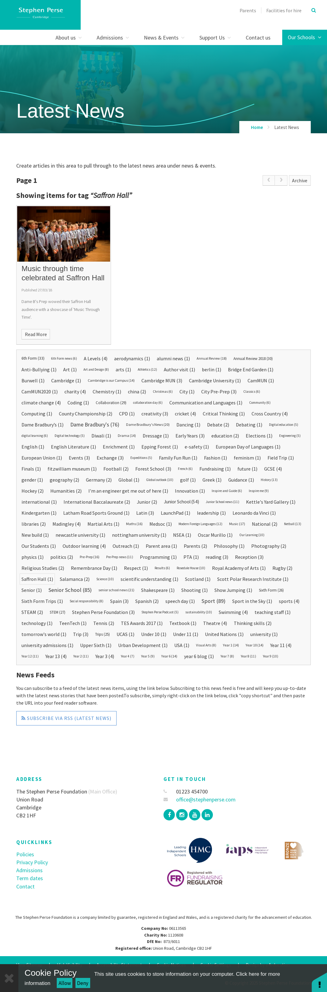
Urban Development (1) (142, 645)
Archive (299, 180)
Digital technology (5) (70, 436)
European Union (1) (41, 458)
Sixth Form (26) (271, 590)
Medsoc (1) (160, 524)
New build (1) (35, 535)
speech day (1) (180, 601)
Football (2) (116, 469)
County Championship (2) (85, 414)
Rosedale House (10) (191, 568)
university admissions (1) (47, 645)
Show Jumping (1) (233, 590)
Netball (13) (292, 524)
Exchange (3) (110, 458)
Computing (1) (36, 414)
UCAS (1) (125, 634)
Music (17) (237, 523)
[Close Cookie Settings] (9, 978)
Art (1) (70, 369)
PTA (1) (191, 557)
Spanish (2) (147, 601)
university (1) (264, 634)
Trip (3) (80, 634)
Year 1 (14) (231, 645)
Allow (65, 983)
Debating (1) (249, 425)
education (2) (225, 436)
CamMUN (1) (261, 380)
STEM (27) (57, 612)
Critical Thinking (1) (224, 414)
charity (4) (75, 391)
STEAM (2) (32, 612)
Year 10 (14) (255, 645)
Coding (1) (78, 402)
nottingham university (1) (139, 535)
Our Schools (304, 37)
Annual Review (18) (212, 358)
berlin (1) (211, 369)
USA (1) (181, 645)
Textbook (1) (182, 623)
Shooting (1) (194, 590)
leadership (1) (211, 513)
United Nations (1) (224, 634)
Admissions (29, 870)
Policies (25, 854)
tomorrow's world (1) (43, 634)
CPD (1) (127, 414)
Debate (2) (218, 425)
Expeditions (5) (141, 458)
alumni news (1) (173, 358)
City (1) (186, 391)
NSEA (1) (182, 535)
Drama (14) (127, 435)
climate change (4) (41, 402)
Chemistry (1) (107, 391)
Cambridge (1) (66, 380)
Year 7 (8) (227, 656)
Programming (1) (158, 557)
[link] (269, 180)
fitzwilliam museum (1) (72, 469)
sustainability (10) (198, 612)
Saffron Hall (111, 195)
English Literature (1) (73, 447)
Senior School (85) (70, 589)
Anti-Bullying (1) (38, 369)
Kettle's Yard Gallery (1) (270, 502)
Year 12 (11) (30, 656)
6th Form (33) (32, 358)
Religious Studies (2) (42, 568)
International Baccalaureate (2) (96, 502)
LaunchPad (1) (175, 513)
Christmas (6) (163, 391)
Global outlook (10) (159, 480)
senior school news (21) (116, 590)
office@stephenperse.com (200, 799)
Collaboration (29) (111, 402)
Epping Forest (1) (159, 447)
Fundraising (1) (215, 469)
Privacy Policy (32, 862)
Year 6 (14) (169, 656)
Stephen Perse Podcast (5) (160, 612)
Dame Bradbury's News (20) (148, 424)
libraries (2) (33, 524)
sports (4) (289, 601)
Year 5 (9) (148, 656)
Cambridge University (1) (215, 380)
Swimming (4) (233, 612)
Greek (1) (211, 480)
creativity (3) (154, 414)
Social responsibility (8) (86, 601)
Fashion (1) (215, 458)
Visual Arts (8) (206, 645)
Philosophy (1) (229, 546)
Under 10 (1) (153, 634)
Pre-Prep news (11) (119, 557)
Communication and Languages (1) (205, 402)
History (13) (269, 480)
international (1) (39, 502)
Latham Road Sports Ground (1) (96, 513)
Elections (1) (259, 436)
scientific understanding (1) (149, 579)
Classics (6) (251, 391)
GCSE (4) (273, 469)
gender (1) (32, 480)
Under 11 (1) (185, 634)
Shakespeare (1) (158, 590)
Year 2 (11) (81, 656)
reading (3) (217, 557)
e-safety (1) (197, 447)
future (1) (247, 469)
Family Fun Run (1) (178, 458)
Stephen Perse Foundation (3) (103, 612)
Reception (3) (249, 557)
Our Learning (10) (251, 535)
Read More (36, 334)
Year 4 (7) (127, 656)
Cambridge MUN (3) (161, 380)
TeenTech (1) (73, 623)
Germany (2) (99, 480)
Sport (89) (213, 600)
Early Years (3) (190, 436)
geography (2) (64, 480)
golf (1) (188, 480)
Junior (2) (147, 502)
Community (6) (260, 402)
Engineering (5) (290, 436)
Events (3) (79, 458)
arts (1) (123, 369)
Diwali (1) (101, 436)
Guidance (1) (241, 480)
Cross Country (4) (270, 414)
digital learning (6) (34, 436)
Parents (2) (195, 546)
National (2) (264, 524)
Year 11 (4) (280, 645)
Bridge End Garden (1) (250, 369)
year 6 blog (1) (199, 656)
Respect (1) (136, 568)
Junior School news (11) (222, 502)
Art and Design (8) (96, 369)
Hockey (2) (32, 491)
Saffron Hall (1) (37, 579)
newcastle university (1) (80, 535)
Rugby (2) (282, 568)
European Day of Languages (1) (248, 447)
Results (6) (162, 568)
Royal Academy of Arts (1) (239, 568)
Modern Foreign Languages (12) (200, 524)
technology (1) (36, 623)
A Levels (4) (95, 358)
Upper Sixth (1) (95, 645)
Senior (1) (31, 590)
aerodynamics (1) (132, 358)
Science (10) (105, 579)
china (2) (137, 391)
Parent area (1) (161, 546)
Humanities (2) (66, 491)
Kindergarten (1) (38, 513)
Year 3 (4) (104, 656)
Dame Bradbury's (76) (94, 424)
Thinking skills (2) (252, 623)
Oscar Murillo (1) (215, 535)
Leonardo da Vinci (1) (254, 513)
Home (257, 127)
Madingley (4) (66, 524)
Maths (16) (134, 523)
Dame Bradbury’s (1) (42, 425)
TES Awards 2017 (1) (142, 623)
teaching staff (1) (272, 612)
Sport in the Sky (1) (252, 601)
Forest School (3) (153, 469)
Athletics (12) (147, 369)
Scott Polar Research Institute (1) (252, 579)
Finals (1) (31, 469)
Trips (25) (102, 634)
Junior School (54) (181, 502)
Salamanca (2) (75, 579)
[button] (319, 982)
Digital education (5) (283, 424)
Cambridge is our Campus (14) (111, 380)
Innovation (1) (190, 491)
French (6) (185, 469)
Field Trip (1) (280, 458)
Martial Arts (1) (103, 524)
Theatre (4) (215, 623)
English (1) (32, 447)
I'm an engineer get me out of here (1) (128, 491)
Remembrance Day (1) (94, 568)
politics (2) (61, 557)
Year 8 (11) (248, 656)
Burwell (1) (32, 380)
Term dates (29, 878)
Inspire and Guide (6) (227, 491)
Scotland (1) (197, 579)
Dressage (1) (156, 436)
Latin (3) (145, 513)
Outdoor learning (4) (84, 546)
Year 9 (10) (270, 656)
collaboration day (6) (148, 402)
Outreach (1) (126, 546)
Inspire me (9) (259, 491)
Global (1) (128, 480)
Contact (25, 886)
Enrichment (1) (119, 447)
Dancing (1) (188, 425)
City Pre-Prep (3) (219, 391)
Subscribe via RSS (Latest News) (66, 718)
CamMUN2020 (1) (39, 391)
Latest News (286, 127)
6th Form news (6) (64, 358)
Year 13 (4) (56, 656)
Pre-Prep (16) (89, 557)
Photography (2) (268, 546)
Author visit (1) (179, 369)
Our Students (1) (38, 546)
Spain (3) (119, 601)
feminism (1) (247, 458)
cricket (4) (185, 414)
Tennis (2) (103, 623)
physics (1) (32, 557)
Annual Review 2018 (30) (253, 358)
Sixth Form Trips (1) (42, 601)
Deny (82, 983)
